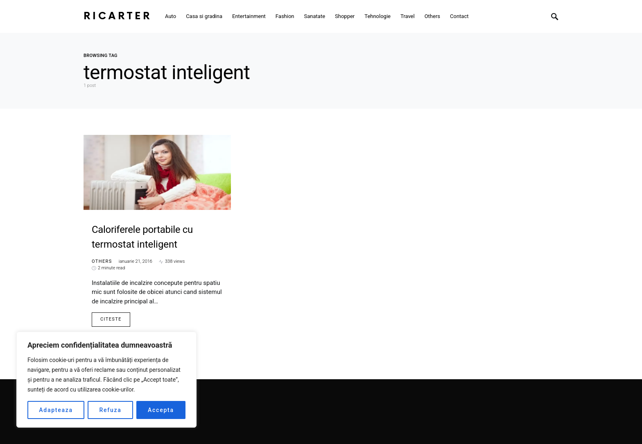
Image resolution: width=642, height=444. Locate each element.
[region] (106, 380)
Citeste (111, 319)
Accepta (161, 410)
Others (102, 261)
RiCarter (118, 16)
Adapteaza (56, 410)
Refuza (110, 410)
